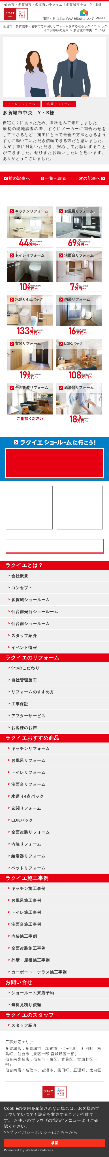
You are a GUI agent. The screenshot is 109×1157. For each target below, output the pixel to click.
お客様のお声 (24, 727)
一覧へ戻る (56, 178)
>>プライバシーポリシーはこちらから (41, 1132)
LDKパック (22, 820)
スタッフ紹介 (24, 635)
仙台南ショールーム (30, 623)
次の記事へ (90, 178)
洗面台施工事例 (26, 924)
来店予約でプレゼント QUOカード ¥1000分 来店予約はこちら (54, 460)
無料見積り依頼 (26, 1005)
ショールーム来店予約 (32, 993)
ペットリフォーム (28, 868)
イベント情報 (24, 647)
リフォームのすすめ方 (32, 692)
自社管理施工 (24, 680)
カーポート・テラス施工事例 (39, 972)
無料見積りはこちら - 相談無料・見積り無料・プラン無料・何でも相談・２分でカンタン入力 (79, 507)
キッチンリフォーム (30, 748)
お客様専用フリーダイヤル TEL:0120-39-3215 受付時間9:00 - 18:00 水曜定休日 (54, 546)
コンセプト (22, 587)
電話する (49, 18)
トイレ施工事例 (26, 912)
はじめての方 (65, 18)
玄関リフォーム (26, 808)
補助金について (84, 18)
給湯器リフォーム (28, 856)
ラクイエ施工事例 (27, 878)
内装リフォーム (26, 844)
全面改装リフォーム (30, 832)
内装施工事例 (24, 936)
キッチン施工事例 (28, 888)
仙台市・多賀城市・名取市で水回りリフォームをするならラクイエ (50, 26)
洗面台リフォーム (28, 784)
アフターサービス (28, 715)
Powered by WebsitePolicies (29, 1150)
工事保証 (19, 704)
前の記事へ (19, 178)
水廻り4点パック (27, 796)
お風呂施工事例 (26, 900)
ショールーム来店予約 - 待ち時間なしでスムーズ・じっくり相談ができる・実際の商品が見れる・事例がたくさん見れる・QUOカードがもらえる (29, 507)
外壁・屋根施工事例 (30, 960)
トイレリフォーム (28, 772)
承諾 (54, 1143)
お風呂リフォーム (28, 760)
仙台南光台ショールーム (34, 611)
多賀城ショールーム (30, 599)
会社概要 (19, 576)
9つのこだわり (25, 668)
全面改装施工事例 (28, 948)
